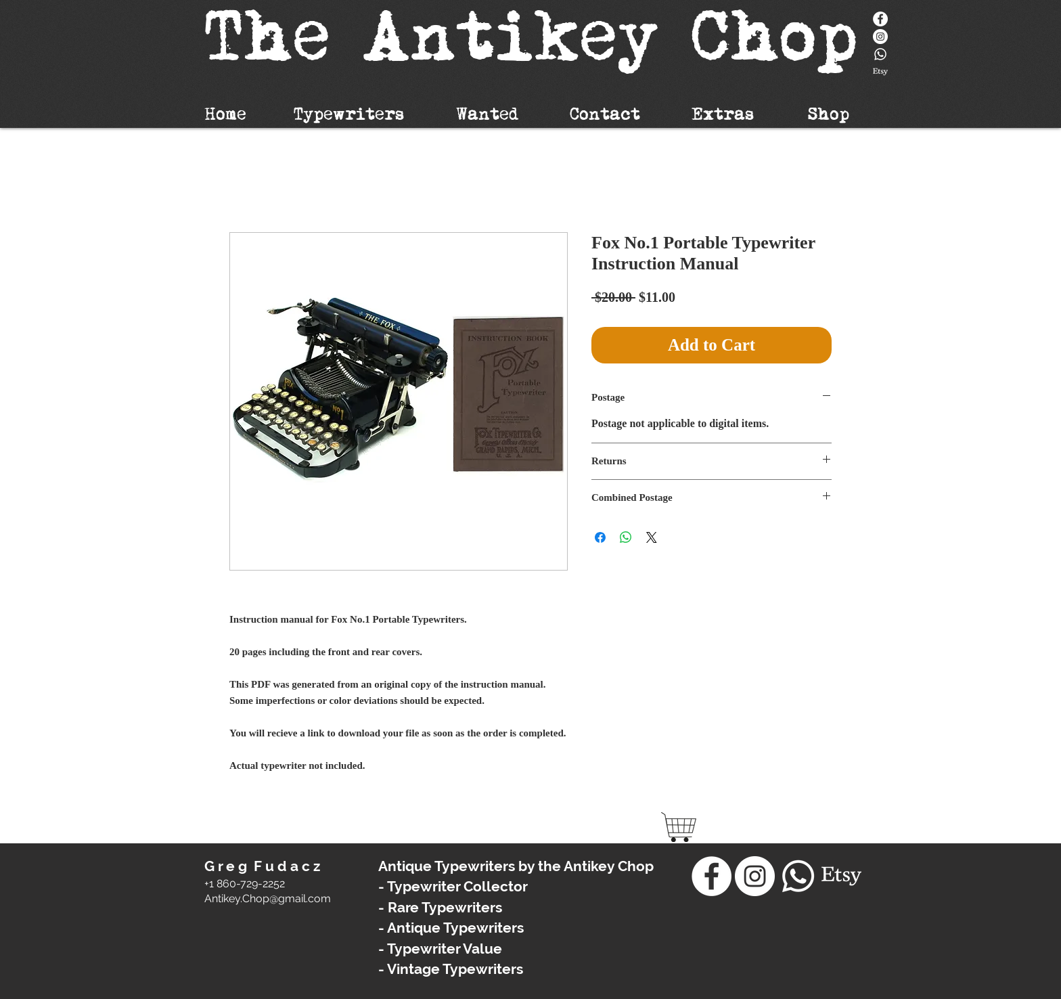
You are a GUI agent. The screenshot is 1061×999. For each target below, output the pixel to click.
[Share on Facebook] (600, 537)
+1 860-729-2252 (244, 883)
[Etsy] (880, 71)
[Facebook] (880, 19)
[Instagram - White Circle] (880, 36)
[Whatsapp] (880, 54)
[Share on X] (652, 537)
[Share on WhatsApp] (626, 537)
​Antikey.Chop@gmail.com (267, 898)
